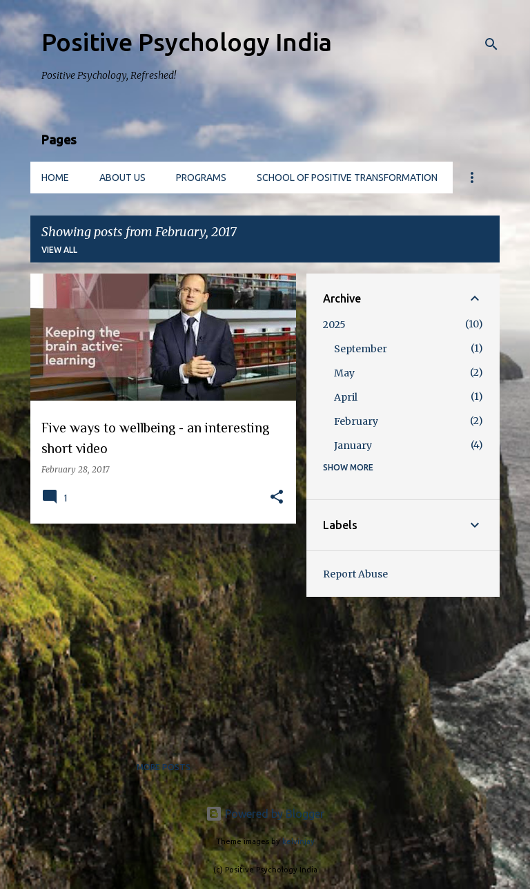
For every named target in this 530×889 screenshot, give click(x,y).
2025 (334, 324)
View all (59, 249)
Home (55, 177)
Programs (201, 177)
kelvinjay (298, 841)
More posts (163, 767)
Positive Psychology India (186, 42)
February (356, 421)
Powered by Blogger (265, 813)
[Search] (491, 44)
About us (122, 177)
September (360, 349)
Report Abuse (355, 574)
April (345, 397)
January (353, 445)
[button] (276, 497)
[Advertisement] (158, 630)
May (344, 373)
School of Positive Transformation (347, 177)
